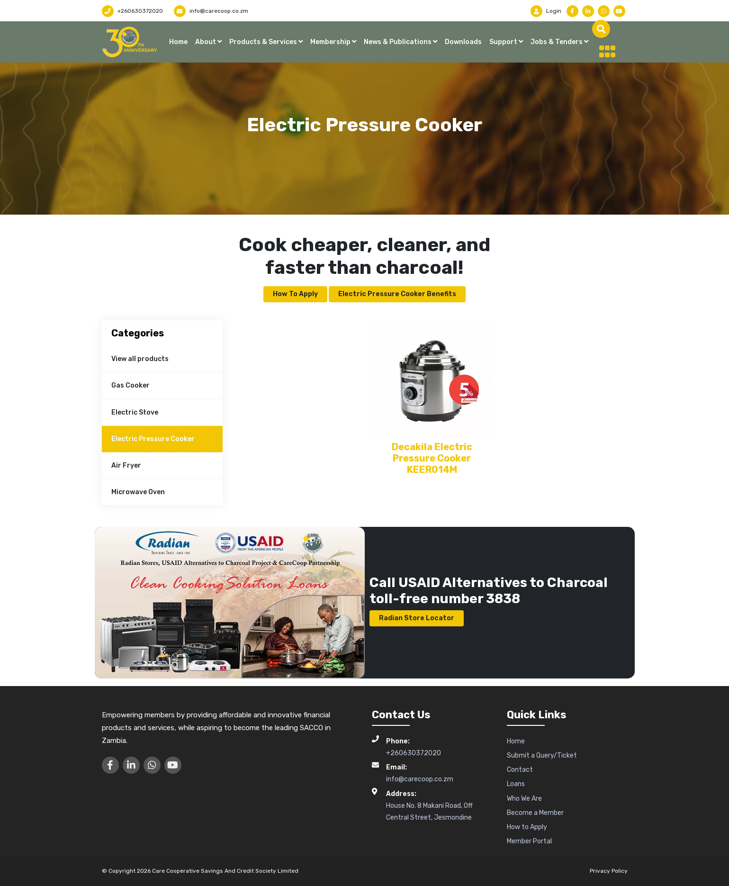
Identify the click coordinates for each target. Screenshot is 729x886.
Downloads (463, 42)
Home (178, 42)
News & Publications (398, 42)
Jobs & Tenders (557, 42)
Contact (520, 770)
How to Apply (295, 294)
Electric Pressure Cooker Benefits (397, 294)
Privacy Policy (609, 871)
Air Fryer (126, 465)
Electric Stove (134, 412)
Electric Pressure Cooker (153, 439)
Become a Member (535, 813)
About (206, 42)
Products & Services (263, 42)
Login (546, 11)
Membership (331, 42)
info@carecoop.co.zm (211, 11)
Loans (516, 784)
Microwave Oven (138, 492)
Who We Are (524, 799)
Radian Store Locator (416, 618)
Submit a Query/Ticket (542, 755)
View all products (140, 359)
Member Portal (529, 841)
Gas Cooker (130, 385)
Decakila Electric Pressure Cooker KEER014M (432, 458)
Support (504, 42)
